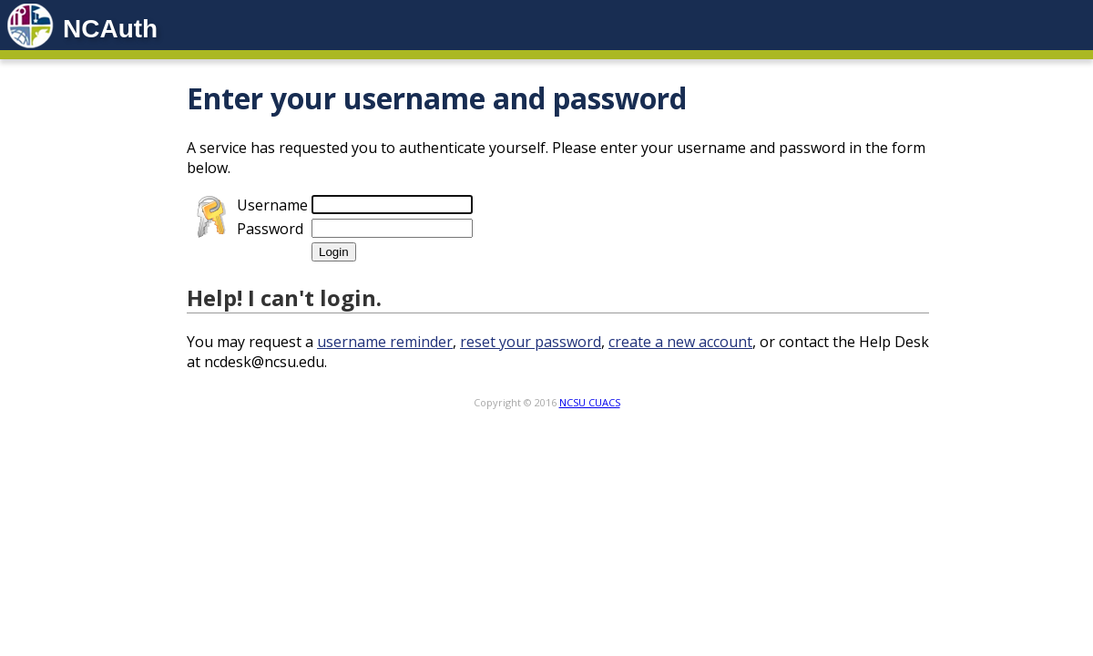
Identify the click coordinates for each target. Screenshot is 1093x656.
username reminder (385, 342)
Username (272, 205)
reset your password (530, 342)
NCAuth (110, 29)
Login (334, 252)
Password (270, 229)
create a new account (680, 342)
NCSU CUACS (589, 402)
